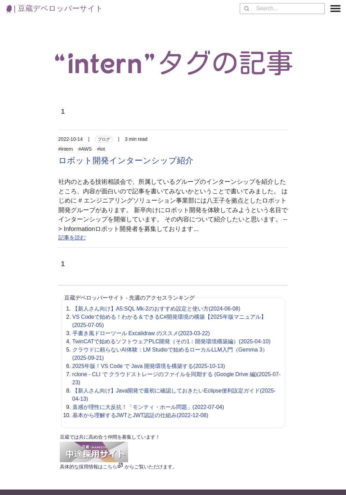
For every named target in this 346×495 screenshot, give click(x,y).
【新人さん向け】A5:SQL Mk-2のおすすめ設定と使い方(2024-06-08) (156, 309)
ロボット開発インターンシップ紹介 (125, 160)
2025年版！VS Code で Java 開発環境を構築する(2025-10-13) (148, 366)
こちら (110, 466)
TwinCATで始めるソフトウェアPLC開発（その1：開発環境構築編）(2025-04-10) (171, 341)
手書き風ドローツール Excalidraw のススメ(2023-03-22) (141, 333)
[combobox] (282, 8)
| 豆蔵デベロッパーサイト (54, 8)
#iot (101, 149)
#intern (65, 149)
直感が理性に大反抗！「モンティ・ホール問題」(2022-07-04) (148, 407)
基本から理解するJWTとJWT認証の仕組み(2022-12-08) (140, 415)
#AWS (85, 149)
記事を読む (72, 237)
